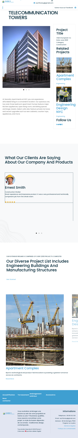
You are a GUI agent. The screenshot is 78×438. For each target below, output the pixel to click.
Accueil (5, 395)
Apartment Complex (65, 77)
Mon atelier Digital (35, 431)
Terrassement (23, 395)
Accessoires (50, 395)
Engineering (60, 83)
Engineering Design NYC (66, 108)
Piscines (12, 395)
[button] (2, 7)
